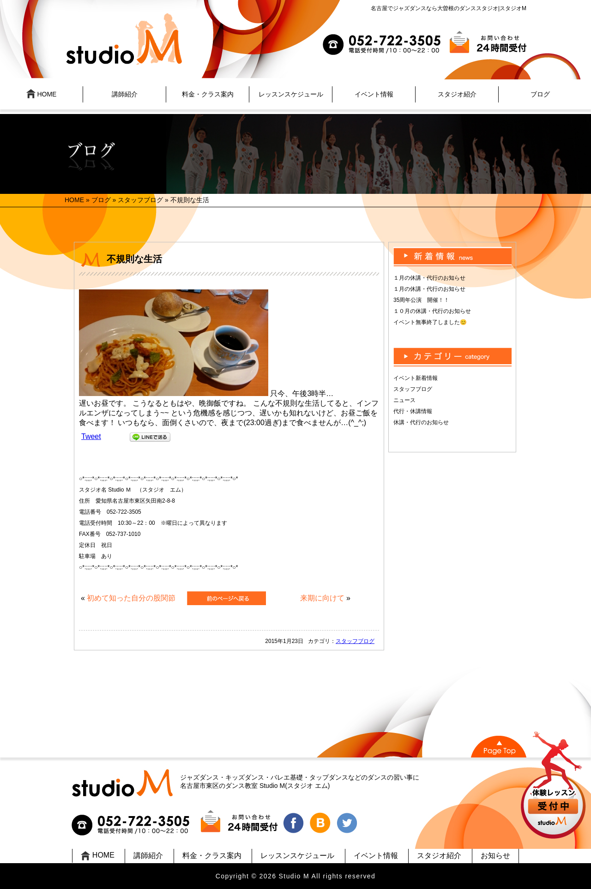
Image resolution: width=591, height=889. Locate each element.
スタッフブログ (140, 200)
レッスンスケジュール (291, 94)
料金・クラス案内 (208, 94)
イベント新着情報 (415, 378)
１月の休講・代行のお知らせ (429, 278)
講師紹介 (125, 94)
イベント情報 (374, 94)
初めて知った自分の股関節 (131, 598)
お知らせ (495, 855)
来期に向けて (322, 598)
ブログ (540, 94)
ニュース (404, 400)
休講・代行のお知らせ (421, 422)
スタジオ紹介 (457, 94)
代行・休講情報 (412, 411)
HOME (41, 93)
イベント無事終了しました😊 (430, 322)
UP (554, 786)
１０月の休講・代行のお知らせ (432, 311)
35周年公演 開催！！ (421, 300)
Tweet (91, 436)
